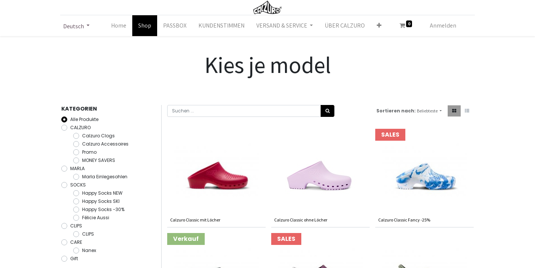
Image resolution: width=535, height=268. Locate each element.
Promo (89, 152)
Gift (74, 258)
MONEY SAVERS (98, 160)
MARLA (77, 168)
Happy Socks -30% (103, 209)
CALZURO (80, 127)
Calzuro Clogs (98, 136)
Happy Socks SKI (101, 201)
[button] (379, 25)
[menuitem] (118, 25)
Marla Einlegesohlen (104, 176)
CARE (76, 242)
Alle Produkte (84, 119)
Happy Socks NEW (102, 193)
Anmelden (443, 25)
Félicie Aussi (95, 217)
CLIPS (76, 226)
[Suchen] (327, 111)
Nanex (89, 250)
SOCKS (78, 185)
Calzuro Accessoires (105, 144)
